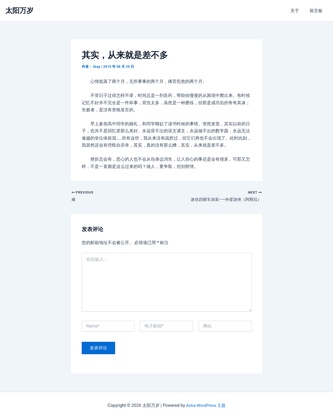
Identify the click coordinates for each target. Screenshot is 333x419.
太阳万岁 (19, 10)
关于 (297, 10)
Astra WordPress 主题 (206, 405)
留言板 (316, 10)
